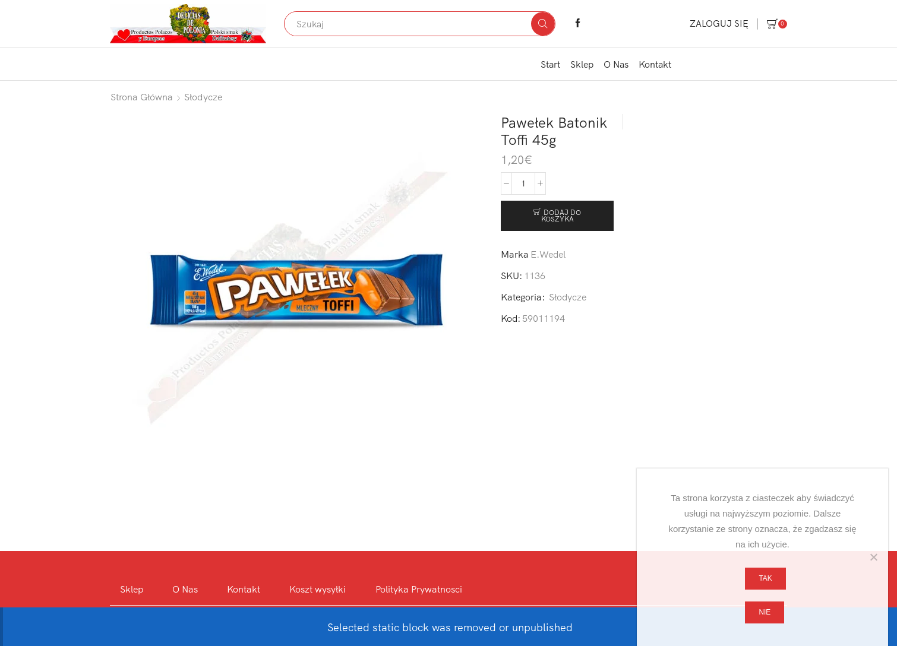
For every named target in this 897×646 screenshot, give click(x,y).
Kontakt (655, 64)
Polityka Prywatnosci (418, 589)
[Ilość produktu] (523, 183)
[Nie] (873, 557)
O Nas (616, 64)
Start (550, 64)
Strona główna (141, 97)
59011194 (543, 318)
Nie (764, 612)
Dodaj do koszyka (561, 216)
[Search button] (543, 24)
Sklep (581, 64)
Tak (765, 578)
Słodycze (203, 97)
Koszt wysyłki (317, 589)
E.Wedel (548, 254)
